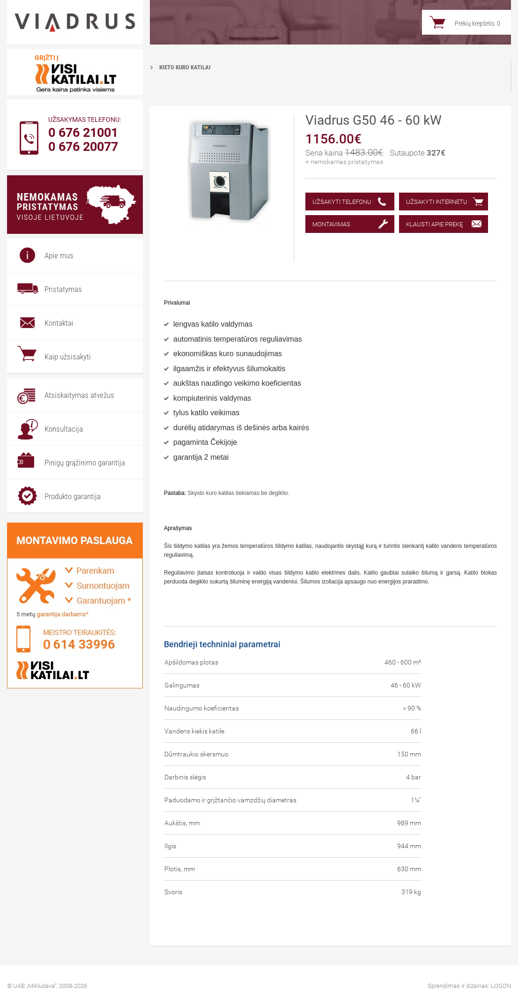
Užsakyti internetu (436, 201)
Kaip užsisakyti (67, 356)
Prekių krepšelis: (477, 23)
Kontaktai (59, 323)
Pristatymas (63, 289)
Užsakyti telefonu (341, 201)
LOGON (501, 985)
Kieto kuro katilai (185, 67)
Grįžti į (47, 57)
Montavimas (331, 224)
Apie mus (59, 255)
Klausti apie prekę (434, 224)
